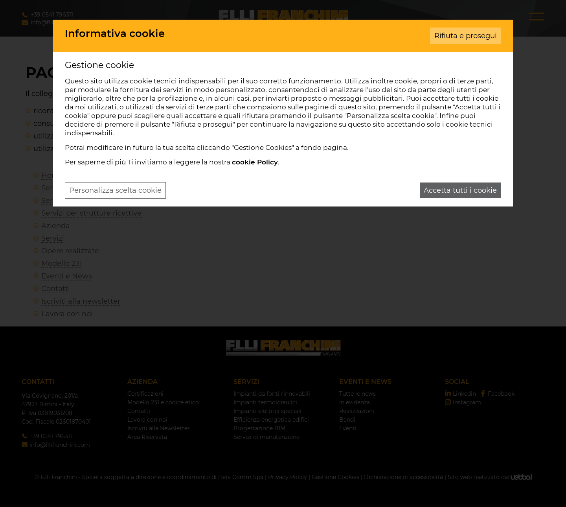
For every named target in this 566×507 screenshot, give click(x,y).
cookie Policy (255, 162)
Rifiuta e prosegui (465, 35)
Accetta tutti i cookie (460, 190)
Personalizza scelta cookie (115, 190)
